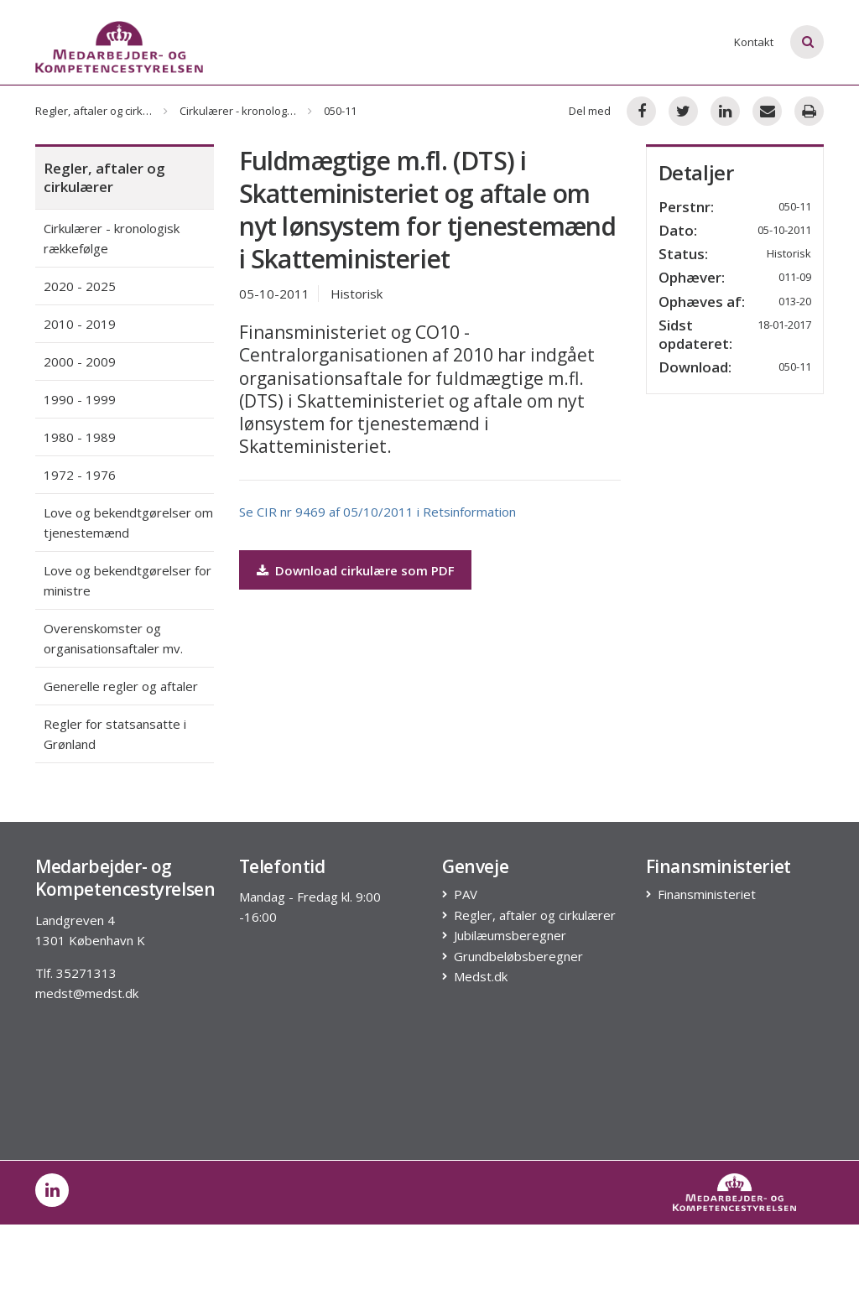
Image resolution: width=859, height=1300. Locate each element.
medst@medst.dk (86, 993)
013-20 (794, 301)
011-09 (794, 276)
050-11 (794, 366)
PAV (466, 894)
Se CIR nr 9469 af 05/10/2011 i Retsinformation (377, 511)
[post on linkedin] (52, 1190)
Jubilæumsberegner (510, 936)
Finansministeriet (707, 894)
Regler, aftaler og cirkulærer (106, 110)
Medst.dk (481, 977)
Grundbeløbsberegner (519, 957)
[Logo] (119, 47)
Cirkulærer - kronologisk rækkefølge (271, 110)
